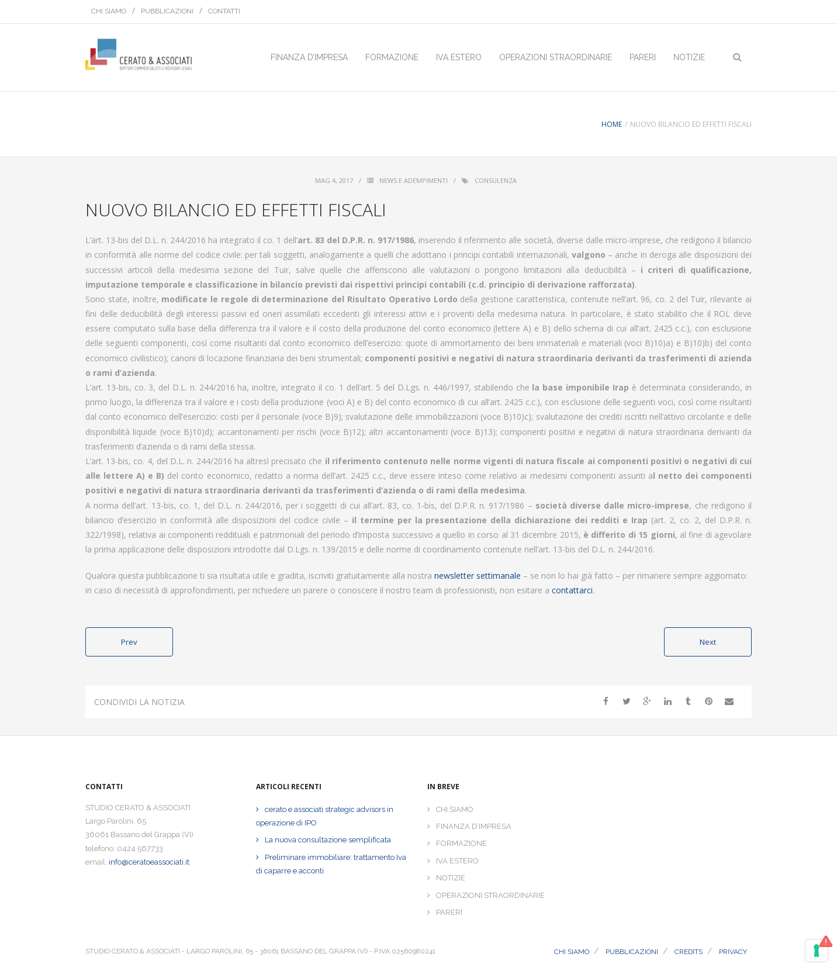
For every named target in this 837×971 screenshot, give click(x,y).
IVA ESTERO (457, 860)
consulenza (496, 180)
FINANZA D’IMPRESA (473, 826)
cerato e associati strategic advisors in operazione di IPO (324, 816)
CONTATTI (224, 11)
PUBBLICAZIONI (167, 11)
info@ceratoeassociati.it (149, 862)
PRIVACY (733, 952)
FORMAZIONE (461, 843)
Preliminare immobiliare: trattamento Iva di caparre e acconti (331, 864)
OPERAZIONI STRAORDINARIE (490, 895)
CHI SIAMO (108, 11)
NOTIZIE (450, 877)
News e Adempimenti (413, 180)
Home (611, 124)
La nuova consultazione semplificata (328, 839)
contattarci (572, 590)
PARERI (449, 912)
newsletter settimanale (477, 575)
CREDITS (689, 952)
